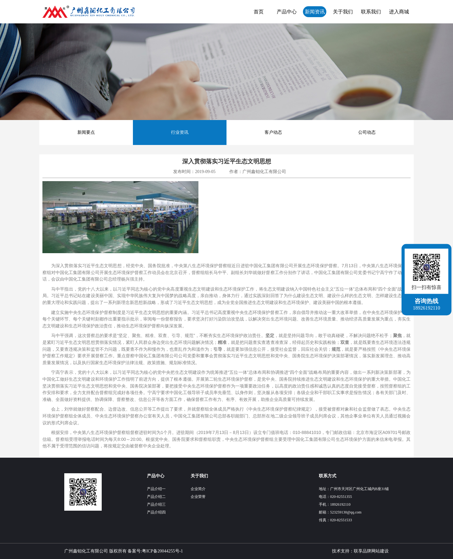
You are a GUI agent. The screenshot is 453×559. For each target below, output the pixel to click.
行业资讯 (179, 132)
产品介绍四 (156, 512)
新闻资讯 (315, 11)
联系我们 (371, 11)
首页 (259, 11)
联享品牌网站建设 (371, 551)
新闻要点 (86, 132)
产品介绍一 (156, 489)
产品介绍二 (156, 496)
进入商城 (399, 11)
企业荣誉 (198, 496)
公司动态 (367, 132)
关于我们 (343, 11)
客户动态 (273, 132)
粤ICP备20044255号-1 (162, 551)
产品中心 (287, 11)
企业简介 (198, 489)
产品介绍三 (156, 504)
